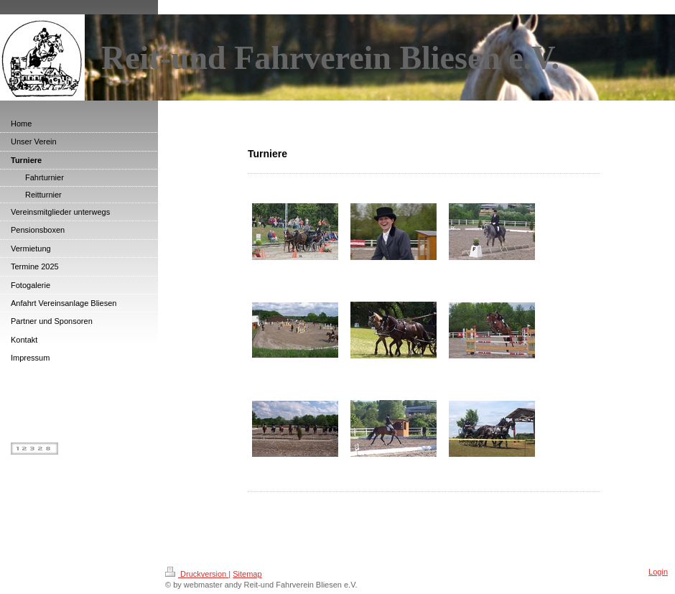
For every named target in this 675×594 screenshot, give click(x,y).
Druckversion (196, 574)
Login (658, 571)
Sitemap (247, 574)
